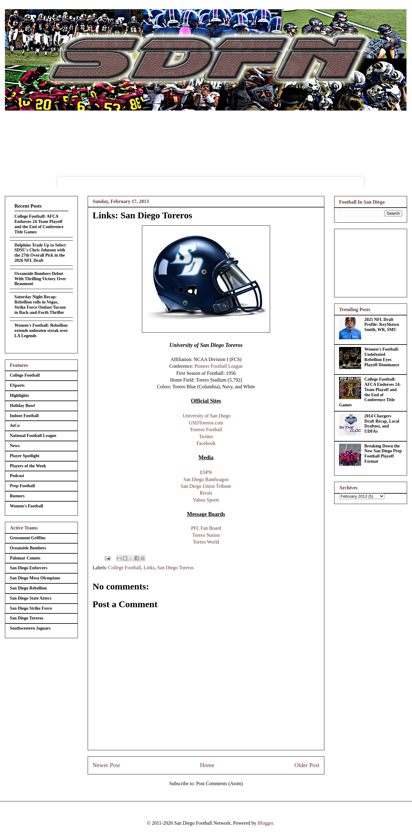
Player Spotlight (25, 456)
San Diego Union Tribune (206, 486)
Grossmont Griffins (28, 538)
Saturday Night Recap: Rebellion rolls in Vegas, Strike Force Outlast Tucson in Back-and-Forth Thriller (40, 304)
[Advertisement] (370, 261)
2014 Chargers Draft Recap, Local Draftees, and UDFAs (381, 424)
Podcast (17, 475)
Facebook (206, 443)
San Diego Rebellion (28, 588)
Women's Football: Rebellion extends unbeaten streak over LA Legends (41, 330)
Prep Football (22, 486)
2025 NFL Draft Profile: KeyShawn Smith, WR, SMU (381, 324)
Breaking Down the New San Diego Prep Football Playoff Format (383, 454)
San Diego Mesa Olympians (35, 578)
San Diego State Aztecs (31, 598)
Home (207, 765)
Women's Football (26, 506)
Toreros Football (206, 429)
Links (148, 567)
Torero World (206, 541)
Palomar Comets (25, 558)
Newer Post (106, 765)
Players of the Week (28, 466)
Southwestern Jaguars (30, 628)
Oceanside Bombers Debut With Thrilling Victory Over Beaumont (40, 278)
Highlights (19, 395)
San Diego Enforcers (29, 568)
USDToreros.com (206, 422)
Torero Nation (206, 535)
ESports (17, 385)
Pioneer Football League (218, 366)
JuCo (15, 425)
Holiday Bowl (22, 405)
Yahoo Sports (206, 500)
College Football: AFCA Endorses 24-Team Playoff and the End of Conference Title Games (38, 224)
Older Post (306, 765)
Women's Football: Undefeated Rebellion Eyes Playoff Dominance (381, 357)
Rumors (17, 496)
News (15, 445)
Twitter (206, 436)
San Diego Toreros (175, 567)
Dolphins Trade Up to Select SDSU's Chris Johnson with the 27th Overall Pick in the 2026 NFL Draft (40, 253)
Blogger (265, 823)
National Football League (33, 435)
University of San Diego (207, 415)
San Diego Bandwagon (206, 479)
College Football (124, 567)
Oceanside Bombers (28, 548)
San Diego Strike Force (31, 608)
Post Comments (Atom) (219, 783)
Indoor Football (24, 415)
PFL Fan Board (206, 528)
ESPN (206, 472)
